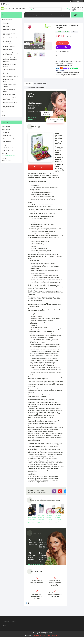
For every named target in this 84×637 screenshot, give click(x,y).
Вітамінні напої (7, 49)
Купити (64, 43)
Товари (35, 15)
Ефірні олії (6, 26)
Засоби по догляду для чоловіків (9, 85)
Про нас (44, 15)
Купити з (64, 47)
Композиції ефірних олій (10, 38)
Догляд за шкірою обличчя (10, 76)
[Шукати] (31, 9)
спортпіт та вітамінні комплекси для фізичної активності (10, 59)
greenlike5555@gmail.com (9, 155)
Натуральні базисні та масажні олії (9, 33)
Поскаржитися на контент (39, 635)
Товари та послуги (7, 19)
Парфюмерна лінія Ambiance (8, 106)
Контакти (54, 15)
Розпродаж (6, 23)
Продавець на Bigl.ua (42, 633)
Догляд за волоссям (9, 69)
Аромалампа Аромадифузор (7, 42)
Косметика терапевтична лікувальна (10, 65)
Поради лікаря (64, 15)
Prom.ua (50, 632)
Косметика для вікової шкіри (9, 80)
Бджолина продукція (9, 94)
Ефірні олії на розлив (9, 29)
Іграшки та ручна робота (10, 102)
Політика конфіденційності (52, 635)
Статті (4, 625)
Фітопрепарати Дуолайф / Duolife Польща (10, 53)
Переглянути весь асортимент (32, 118)
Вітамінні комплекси (9, 46)
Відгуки (4, 115)
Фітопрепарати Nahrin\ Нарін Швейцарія (9, 98)
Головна (28, 15)
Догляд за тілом (7, 73)
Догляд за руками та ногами (9, 90)
